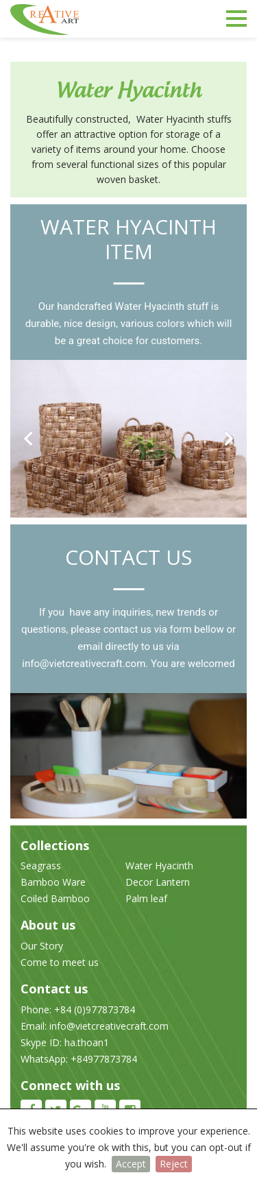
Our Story (42, 945)
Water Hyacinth (159, 865)
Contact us (128, 557)
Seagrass (41, 865)
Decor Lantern (157, 881)
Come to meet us (60, 962)
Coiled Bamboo (55, 898)
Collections (55, 845)
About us (48, 925)
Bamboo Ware (53, 881)
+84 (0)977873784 (93, 1009)
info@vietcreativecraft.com (83, 663)
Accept (131, 1163)
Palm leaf (146, 898)
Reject (174, 1163)
